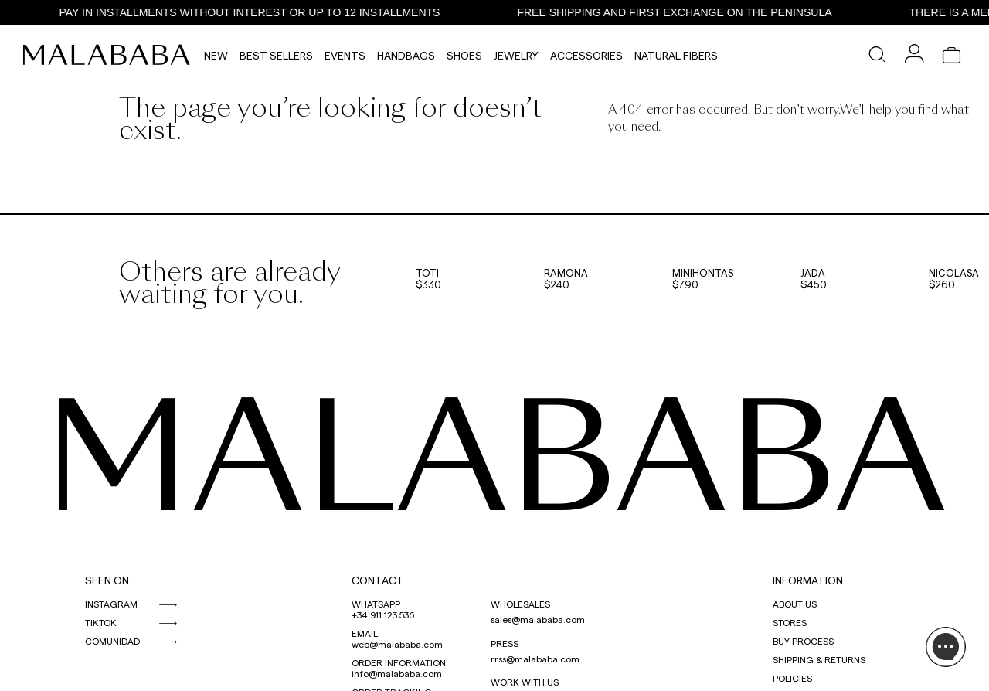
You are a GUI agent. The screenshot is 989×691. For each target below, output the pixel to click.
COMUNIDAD (112, 640)
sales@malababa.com (538, 619)
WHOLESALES (520, 603)
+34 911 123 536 (383, 614)
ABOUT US (795, 603)
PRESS (504, 643)
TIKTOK (101, 622)
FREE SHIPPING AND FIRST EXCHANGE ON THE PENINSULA (685, 12)
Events (345, 55)
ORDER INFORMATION (399, 662)
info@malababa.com (397, 673)
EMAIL (365, 633)
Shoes (464, 55)
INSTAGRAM (111, 603)
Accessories (586, 55)
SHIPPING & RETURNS (819, 659)
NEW (216, 55)
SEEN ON (107, 580)
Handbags (406, 55)
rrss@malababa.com (535, 658)
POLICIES (792, 677)
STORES (790, 622)
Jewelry (516, 55)
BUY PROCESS (803, 640)
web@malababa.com (397, 643)
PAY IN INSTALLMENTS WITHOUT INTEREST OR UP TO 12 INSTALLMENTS (260, 12)
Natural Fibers (676, 55)
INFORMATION (808, 580)
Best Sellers (276, 55)
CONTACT (378, 580)
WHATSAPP (376, 603)
